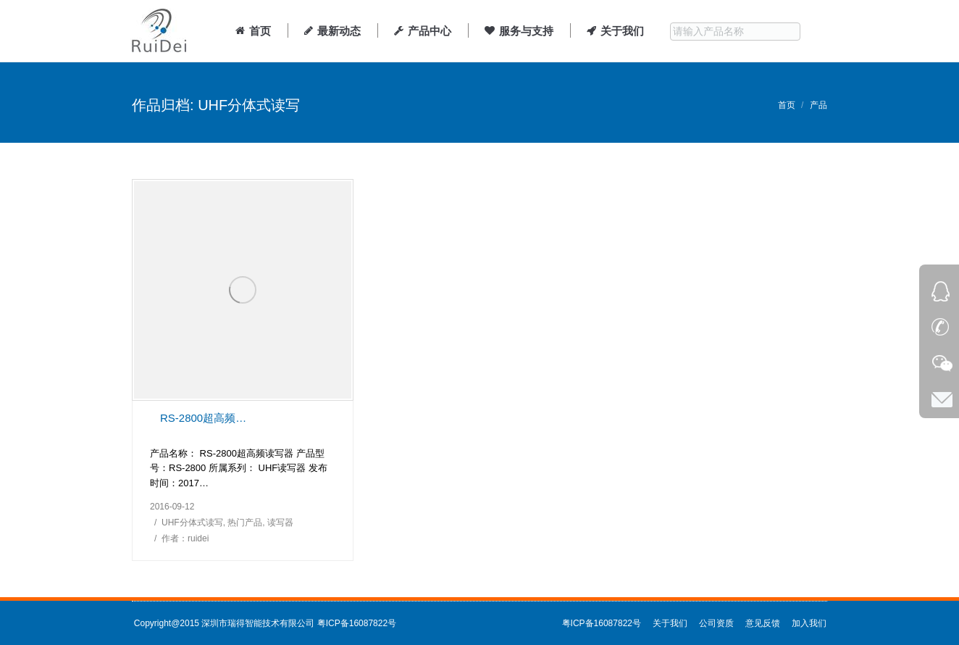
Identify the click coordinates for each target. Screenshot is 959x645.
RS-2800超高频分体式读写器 (203, 418)
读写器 (280, 522)
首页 (786, 105)
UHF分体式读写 (192, 522)
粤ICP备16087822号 (356, 623)
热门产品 (244, 522)
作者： (185, 538)
